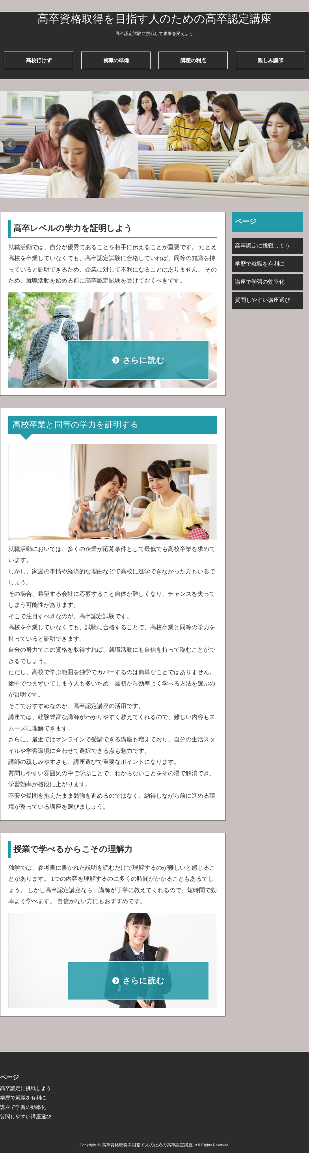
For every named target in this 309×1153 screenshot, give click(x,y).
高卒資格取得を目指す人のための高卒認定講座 (154, 19)
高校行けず (39, 60)
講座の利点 (193, 60)
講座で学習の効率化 (260, 282)
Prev (10, 144)
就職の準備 (116, 60)
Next (298, 144)
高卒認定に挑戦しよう (262, 246)
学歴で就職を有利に (260, 264)
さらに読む (143, 360)
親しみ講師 (270, 60)
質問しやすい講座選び (262, 300)
